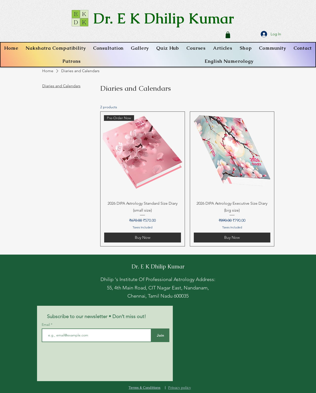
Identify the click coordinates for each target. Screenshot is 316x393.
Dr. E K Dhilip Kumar (163, 18)
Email (46, 324)
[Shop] (228, 35)
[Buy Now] (142, 237)
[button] (196, 48)
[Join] (160, 335)
